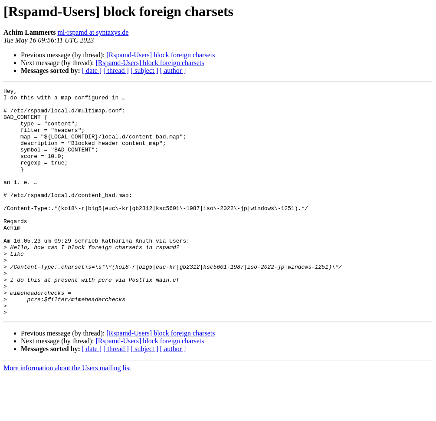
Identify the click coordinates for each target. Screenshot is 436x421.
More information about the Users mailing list (67, 413)
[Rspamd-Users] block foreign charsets (160, 55)
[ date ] (92, 70)
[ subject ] (144, 70)
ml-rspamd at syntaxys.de (92, 32)
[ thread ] (116, 70)
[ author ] (173, 70)
